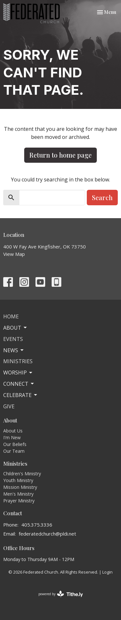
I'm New (12, 437)
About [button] (15, 327)
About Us (13, 431)
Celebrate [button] (20, 395)
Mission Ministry (20, 487)
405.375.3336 (36, 524)
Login (107, 572)
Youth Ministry (18, 480)
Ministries (18, 361)
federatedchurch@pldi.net (47, 533)
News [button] (14, 350)
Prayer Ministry (19, 501)
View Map (14, 254)
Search (102, 197)
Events (13, 339)
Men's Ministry (18, 494)
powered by (60, 594)
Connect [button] (19, 383)
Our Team (14, 451)
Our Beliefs (14, 444)
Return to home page (60, 154)
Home (11, 316)
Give (9, 406)
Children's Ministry (22, 473)
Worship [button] (18, 372)
